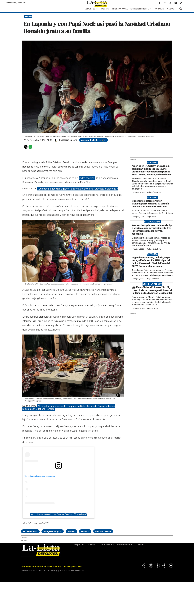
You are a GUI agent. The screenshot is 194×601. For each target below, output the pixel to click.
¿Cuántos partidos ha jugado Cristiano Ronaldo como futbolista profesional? (77, 188)
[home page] (97, 3)
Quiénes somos (27, 566)
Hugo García (151, 217)
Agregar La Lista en (93, 140)
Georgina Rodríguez (53, 531)
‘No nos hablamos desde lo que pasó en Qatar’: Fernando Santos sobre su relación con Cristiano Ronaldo (68, 407)
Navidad (71, 531)
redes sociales (86, 178)
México (105, 8)
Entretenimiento (139, 8)
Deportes (90, 8)
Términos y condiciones (72, 566)
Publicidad (39, 566)
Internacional (120, 8)
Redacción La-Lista (154, 192)
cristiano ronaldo (103, 531)
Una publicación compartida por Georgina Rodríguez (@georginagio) (58, 514)
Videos (170, 8)
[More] (97, 9)
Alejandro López (153, 279)
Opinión (159, 8)
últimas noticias (30, 531)
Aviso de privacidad (53, 566)
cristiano (85, 531)
